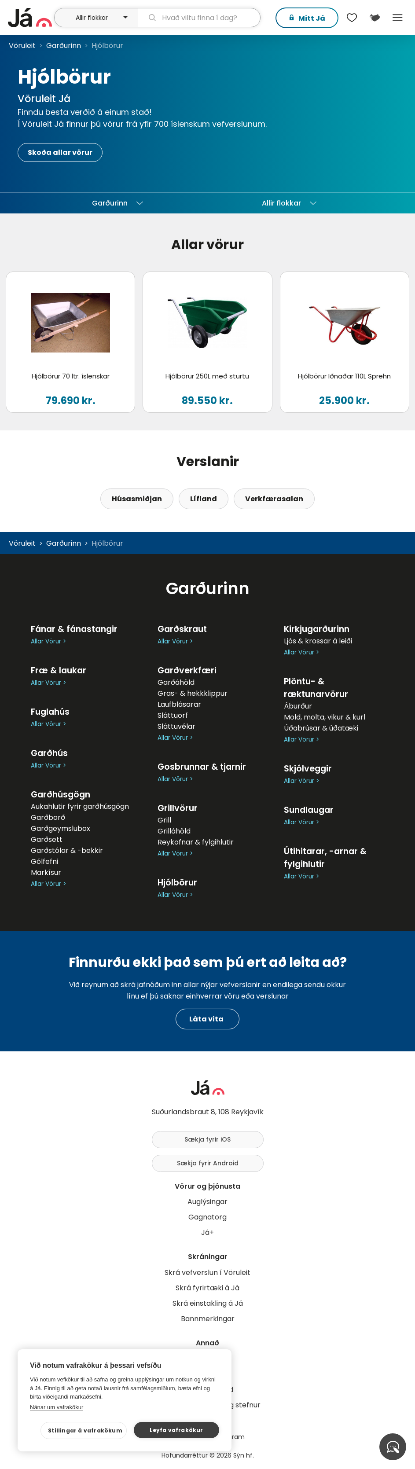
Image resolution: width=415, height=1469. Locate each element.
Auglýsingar (207, 1202)
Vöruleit (22, 45)
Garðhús (49, 753)
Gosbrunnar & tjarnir (202, 767)
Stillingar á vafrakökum (87, 1430)
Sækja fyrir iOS (207, 1139)
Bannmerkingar (208, 1319)
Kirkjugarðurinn (316, 629)
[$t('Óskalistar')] (351, 17)
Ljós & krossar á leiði (318, 641)
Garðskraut (182, 629)
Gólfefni (44, 861)
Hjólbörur (177, 883)
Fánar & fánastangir (74, 629)
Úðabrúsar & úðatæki (321, 728)
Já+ (207, 1232)
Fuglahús (50, 712)
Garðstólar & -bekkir (67, 850)
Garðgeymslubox (60, 828)
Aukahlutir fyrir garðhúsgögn (80, 806)
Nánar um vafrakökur (56, 1407)
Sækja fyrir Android (208, 1163)
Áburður (298, 706)
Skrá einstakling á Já (208, 1303)
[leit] (199, 17)
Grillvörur (178, 808)
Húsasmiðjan (137, 499)
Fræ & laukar (58, 670)
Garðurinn (63, 45)
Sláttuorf (173, 715)
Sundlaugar (309, 810)
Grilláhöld (174, 831)
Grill (164, 820)
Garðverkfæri (187, 670)
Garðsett (46, 839)
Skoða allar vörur (60, 152)
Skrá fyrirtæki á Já (207, 1288)
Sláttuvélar (176, 726)
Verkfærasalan (274, 499)
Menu (397, 17)
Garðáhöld (176, 682)
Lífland (203, 499)
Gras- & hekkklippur (193, 693)
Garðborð (48, 817)
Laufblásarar (179, 704)
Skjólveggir (308, 769)
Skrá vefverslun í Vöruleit (207, 1272)
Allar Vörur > (48, 641)
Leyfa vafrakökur (176, 1430)
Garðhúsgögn (60, 795)
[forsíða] (30, 17)
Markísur (46, 872)
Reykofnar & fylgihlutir (196, 842)
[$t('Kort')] (374, 17)
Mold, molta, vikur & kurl (324, 717)
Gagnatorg (207, 1217)
